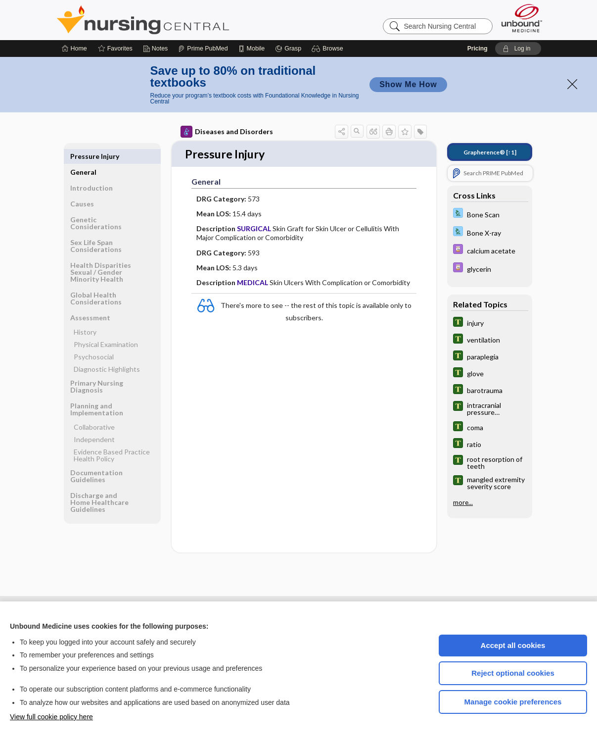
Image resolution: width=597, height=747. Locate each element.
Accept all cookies (513, 645)
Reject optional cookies (512, 673)
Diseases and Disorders (227, 132)
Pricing (477, 48)
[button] (329, 48)
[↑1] (489, 152)
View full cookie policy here (51, 717)
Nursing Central (180, 20)
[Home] (74, 48)
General (83, 156)
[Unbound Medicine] (522, 18)
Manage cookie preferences (513, 701)
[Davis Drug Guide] (489, 250)
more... (463, 502)
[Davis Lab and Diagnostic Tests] (489, 214)
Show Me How (408, 84)
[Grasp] (288, 48)
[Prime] (203, 48)
